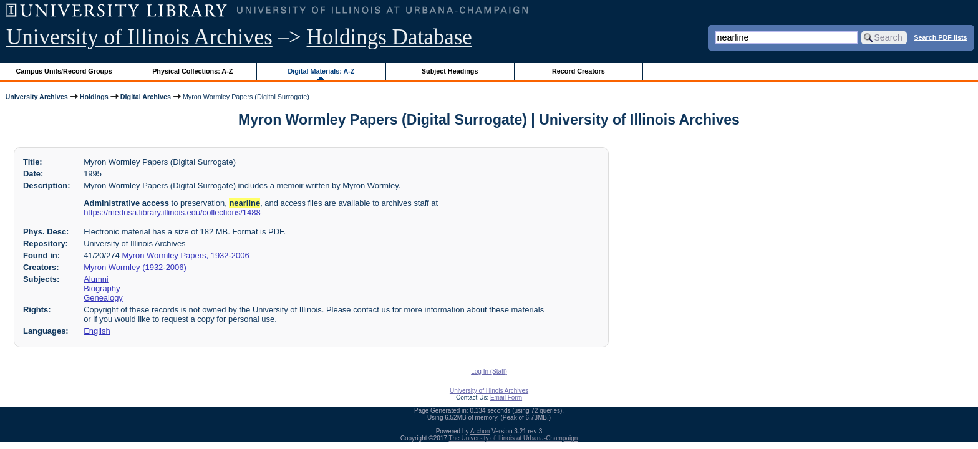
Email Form (506, 397)
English (97, 331)
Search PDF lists (940, 37)
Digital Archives (145, 96)
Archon (480, 431)
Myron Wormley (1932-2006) (135, 267)
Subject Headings (450, 71)
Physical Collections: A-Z (192, 71)
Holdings (94, 96)
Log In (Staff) (489, 371)
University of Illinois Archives (139, 37)
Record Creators (578, 71)
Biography (102, 288)
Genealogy (103, 297)
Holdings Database (389, 37)
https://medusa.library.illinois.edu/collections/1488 (172, 212)
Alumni (96, 279)
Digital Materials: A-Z (321, 71)
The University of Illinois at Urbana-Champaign (513, 438)
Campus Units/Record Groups (64, 71)
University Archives (36, 96)
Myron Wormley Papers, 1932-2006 (185, 255)
